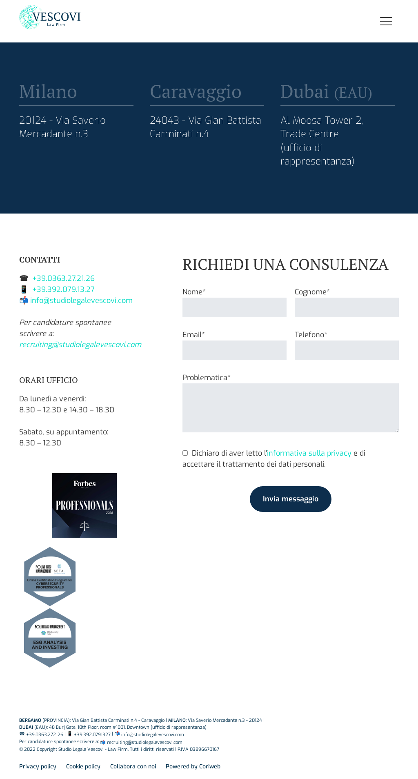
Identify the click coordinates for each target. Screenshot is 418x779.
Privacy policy (37, 766)
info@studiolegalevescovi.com (81, 300)
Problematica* (290, 404)
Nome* (234, 299)
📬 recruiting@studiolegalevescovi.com (141, 742)
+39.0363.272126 (44, 735)
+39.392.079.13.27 (63, 289)
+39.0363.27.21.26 (63, 278)
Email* (234, 342)
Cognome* (347, 299)
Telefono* (347, 342)
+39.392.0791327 (92, 735)
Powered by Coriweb (193, 766)
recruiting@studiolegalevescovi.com (80, 344)
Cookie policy (83, 766)
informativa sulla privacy (309, 453)
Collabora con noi (133, 766)
